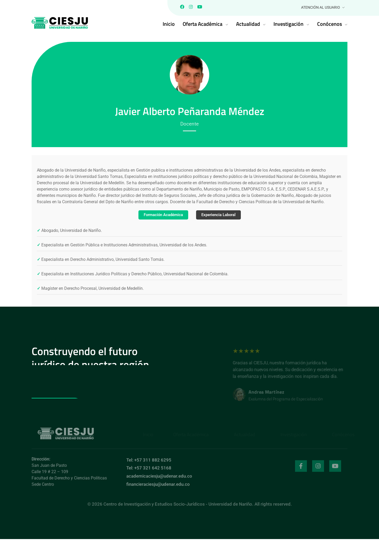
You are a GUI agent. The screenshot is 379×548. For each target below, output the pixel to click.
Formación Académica (161, 215)
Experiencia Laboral (220, 215)
